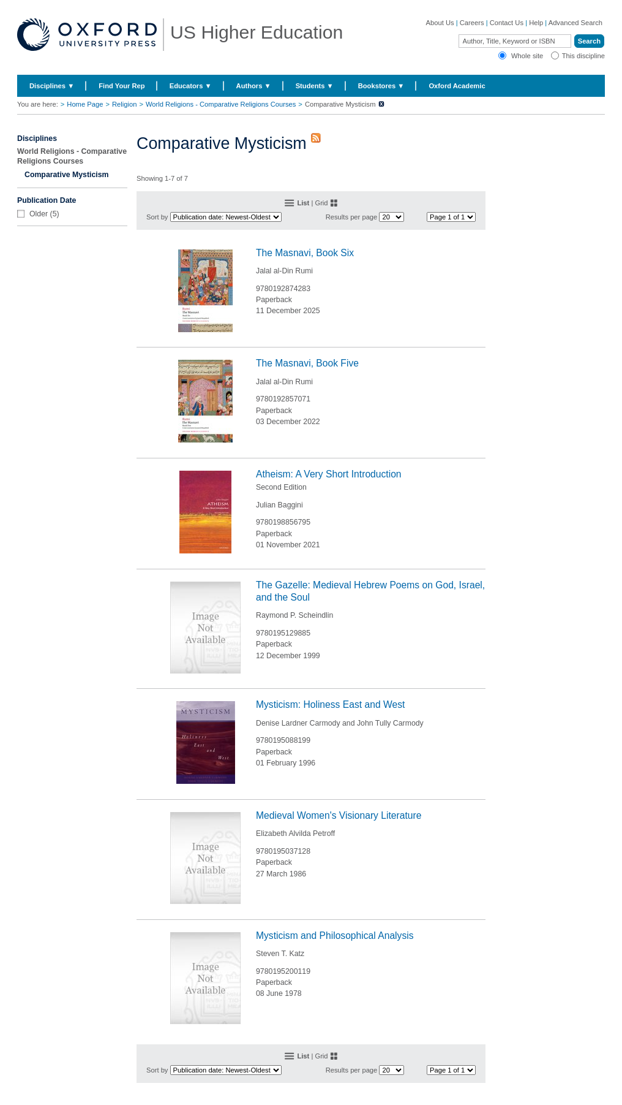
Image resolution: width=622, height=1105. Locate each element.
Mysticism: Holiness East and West (330, 704)
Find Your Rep (121, 85)
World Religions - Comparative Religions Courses (221, 104)
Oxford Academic (457, 85)
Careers (472, 22)
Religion (124, 104)
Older (38, 214)
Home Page (85, 104)
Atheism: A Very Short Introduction (329, 474)
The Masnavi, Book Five (307, 363)
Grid (321, 203)
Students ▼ (315, 85)
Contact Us (506, 22)
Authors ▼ (253, 85)
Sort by (157, 217)
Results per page (352, 217)
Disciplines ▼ (51, 85)
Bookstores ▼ (381, 85)
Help (536, 22)
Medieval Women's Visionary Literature (338, 815)
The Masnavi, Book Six (305, 253)
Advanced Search (575, 22)
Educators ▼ (191, 85)
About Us (440, 22)
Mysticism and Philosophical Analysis (335, 935)
